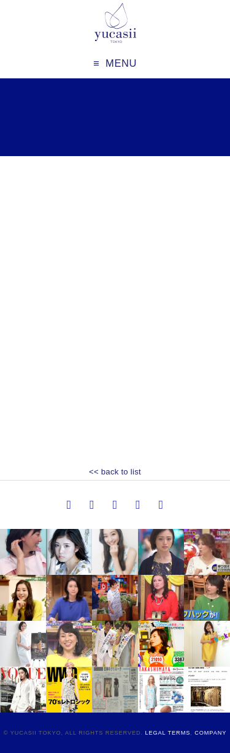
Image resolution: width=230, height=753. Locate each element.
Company (210, 733)
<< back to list (115, 471)
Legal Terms (167, 733)
